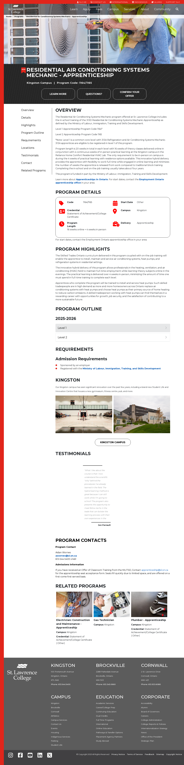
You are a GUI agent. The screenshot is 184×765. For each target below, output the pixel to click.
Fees (99, 9)
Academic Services (105, 703)
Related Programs (33, 170)
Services (129, 9)
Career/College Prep (105, 707)
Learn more (58, 94)
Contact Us (98, 2)
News (144, 732)
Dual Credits (102, 716)
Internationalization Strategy (154, 728)
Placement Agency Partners (109, 737)
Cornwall (55, 712)
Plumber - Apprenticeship (148, 620)
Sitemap (160, 754)
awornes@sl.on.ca (66, 555)
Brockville (55, 707)
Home (9, 17)
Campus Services (59, 720)
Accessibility (146, 703)
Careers (144, 716)
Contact (26, 163)
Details (26, 117)
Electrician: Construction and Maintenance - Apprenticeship (73, 623)
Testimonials (30, 155)
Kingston (55, 703)
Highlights (28, 125)
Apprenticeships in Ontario (92, 179)
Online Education (104, 728)
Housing (55, 732)
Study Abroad (102, 741)
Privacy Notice (118, 754)
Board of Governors (150, 712)
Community (162, 9)
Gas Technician (104, 620)
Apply (87, 9)
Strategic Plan (147, 741)
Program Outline (32, 132)
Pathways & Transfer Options (109, 732)
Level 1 (112, 328)
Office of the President (151, 737)
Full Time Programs (105, 720)
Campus (113, 9)
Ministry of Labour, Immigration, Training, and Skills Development (122, 368)
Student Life (56, 745)
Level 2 (112, 337)
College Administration (151, 720)
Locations (27, 147)
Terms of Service (135, 754)
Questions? (94, 94)
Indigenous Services (60, 737)
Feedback (149, 754)
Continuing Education (106, 712)
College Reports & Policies (153, 724)
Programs (18, 17)
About (145, 9)
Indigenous (139, 2)
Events (54, 728)
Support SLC (173, 2)
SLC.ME (82, 2)
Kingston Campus (112, 442)
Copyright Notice (174, 754)
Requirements (31, 140)
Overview (27, 110)
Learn (74, 9)
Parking (54, 741)
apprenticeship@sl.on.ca (154, 570)
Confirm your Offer (129, 94)
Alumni (156, 2)
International (119, 2)
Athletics (55, 716)
